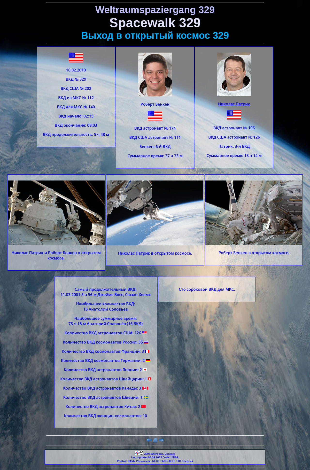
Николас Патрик (234, 104)
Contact (170, 453)
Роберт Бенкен (154, 104)
